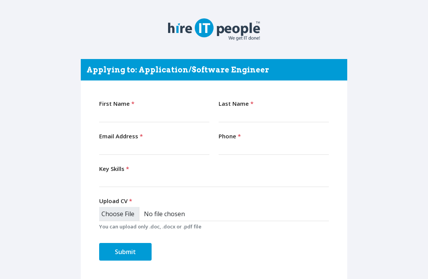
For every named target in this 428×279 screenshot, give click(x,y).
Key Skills (114, 168)
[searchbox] (103, 179)
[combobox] (214, 180)
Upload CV (115, 201)
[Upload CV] (214, 214)
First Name (116, 103)
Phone (230, 136)
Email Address (121, 136)
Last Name (236, 103)
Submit (125, 252)
